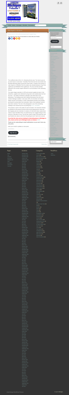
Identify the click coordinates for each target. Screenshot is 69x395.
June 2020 (24, 258)
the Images (18, 25)
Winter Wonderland (54, 135)
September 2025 (25, 159)
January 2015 (24, 361)
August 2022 (24, 218)
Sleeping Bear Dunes (55, 119)
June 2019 (24, 277)
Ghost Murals (53, 80)
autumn (52, 54)
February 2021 (25, 246)
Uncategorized (53, 128)
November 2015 (25, 345)
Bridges (52, 61)
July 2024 (24, 181)
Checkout (9, 156)
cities (52, 69)
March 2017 (24, 320)
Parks (52, 108)
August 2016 (24, 331)
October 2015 (24, 347)
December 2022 (25, 211)
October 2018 (24, 290)
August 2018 (24, 293)
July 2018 (24, 295)
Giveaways (53, 83)
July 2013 (24, 386)
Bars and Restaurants (55, 58)
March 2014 (24, 375)
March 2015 (24, 358)
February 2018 (25, 302)
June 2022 (24, 221)
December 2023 (25, 192)
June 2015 (24, 353)
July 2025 (24, 163)
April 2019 (24, 281)
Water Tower (53, 131)
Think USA (43, 144)
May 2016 (24, 336)
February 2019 (25, 284)
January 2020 (24, 266)
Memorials (53, 98)
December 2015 (25, 343)
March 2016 (24, 339)
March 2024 (24, 188)
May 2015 (24, 354)
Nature (52, 106)
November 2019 (25, 269)
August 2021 (24, 236)
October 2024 (24, 177)
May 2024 (24, 185)
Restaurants (53, 114)
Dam (52, 72)
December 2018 (25, 287)
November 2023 (25, 194)
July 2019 (24, 276)
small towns (53, 120)
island (52, 92)
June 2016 (24, 334)
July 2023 (24, 200)
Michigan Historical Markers (56, 100)
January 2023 (24, 210)
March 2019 (24, 282)
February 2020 (25, 265)
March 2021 (24, 244)
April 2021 (24, 243)
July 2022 (24, 219)
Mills (52, 103)
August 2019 (24, 274)
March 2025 (24, 169)
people (52, 109)
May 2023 (24, 203)
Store (8, 161)
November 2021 (25, 232)
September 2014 (25, 365)
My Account (9, 158)
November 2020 (25, 251)
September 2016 (25, 329)
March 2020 (24, 263)
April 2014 (24, 373)
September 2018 (25, 292)
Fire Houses (53, 75)
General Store (53, 78)
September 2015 (25, 348)
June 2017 (24, 315)
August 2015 (24, 350)
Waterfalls (53, 133)
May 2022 (24, 222)
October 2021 (24, 233)
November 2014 (25, 362)
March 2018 (24, 301)
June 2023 (24, 202)
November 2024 (25, 175)
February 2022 (25, 227)
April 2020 (24, 262)
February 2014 (25, 376)
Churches (53, 67)
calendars (53, 62)
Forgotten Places (32, 34)
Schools (52, 116)
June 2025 (24, 164)
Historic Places (54, 87)
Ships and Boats (54, 117)
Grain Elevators (54, 84)
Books (13, 25)
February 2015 (25, 359)
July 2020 (24, 257)
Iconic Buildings (54, 91)
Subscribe (54, 41)
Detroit (52, 73)
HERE (38, 120)
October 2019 (24, 271)
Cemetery (53, 65)
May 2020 (24, 260)
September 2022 (25, 216)
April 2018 (24, 299)
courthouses (53, 70)
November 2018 (25, 288)
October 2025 (24, 158)
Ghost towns (53, 81)
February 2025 (25, 170)
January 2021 (24, 247)
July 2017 (24, 314)
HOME (9, 25)
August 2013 (24, 384)
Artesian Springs (54, 53)
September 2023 (25, 197)
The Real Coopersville (13, 144)
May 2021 (24, 241)
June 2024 (24, 183)
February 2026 (25, 153)
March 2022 (24, 225)
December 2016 (25, 325)
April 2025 (24, 167)
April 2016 (24, 337)
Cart (8, 155)
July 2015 (24, 351)
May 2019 (24, 279)
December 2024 (25, 174)
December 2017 (25, 306)
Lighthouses (53, 97)
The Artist (25, 25)
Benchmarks (53, 59)
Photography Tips (54, 111)
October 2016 (24, 328)
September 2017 (25, 310)
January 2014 (24, 378)
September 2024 (25, 178)
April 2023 (24, 205)
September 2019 (25, 273)
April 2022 (24, 224)
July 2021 (24, 238)
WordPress (53, 155)
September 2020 (25, 254)
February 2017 (25, 321)
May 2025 (24, 166)
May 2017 (24, 317)
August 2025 (24, 161)
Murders (52, 105)
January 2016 (24, 342)
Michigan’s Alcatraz (15, 30)
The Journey (31, 25)
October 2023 (24, 196)
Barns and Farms (54, 56)
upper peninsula (54, 130)
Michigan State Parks (55, 102)
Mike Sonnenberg (22, 34)
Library (52, 95)
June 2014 (24, 370)
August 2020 (24, 255)
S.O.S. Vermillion (35, 105)
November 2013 (25, 380)
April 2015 (24, 356)
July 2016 (24, 332)
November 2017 (25, 307)
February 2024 (25, 189)
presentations (53, 113)
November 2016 (25, 326)
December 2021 (25, 230)
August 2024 (24, 180)
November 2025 (25, 156)
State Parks (53, 124)
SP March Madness (54, 122)
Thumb (52, 125)
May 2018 (24, 298)
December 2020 (25, 249)
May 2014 (24, 372)
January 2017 (24, 323)
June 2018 (24, 296)
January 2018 (24, 304)
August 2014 (24, 367)
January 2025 (24, 172)
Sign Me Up (13, 132)
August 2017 (24, 312)
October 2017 (24, 309)
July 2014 (24, 369)
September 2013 (25, 383)
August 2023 (24, 199)
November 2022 (25, 213)
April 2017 (24, 318)
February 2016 (25, 340)
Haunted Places (54, 86)
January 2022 (24, 229)
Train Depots (53, 127)
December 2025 (25, 155)
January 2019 (24, 285)
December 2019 (25, 268)
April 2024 (24, 186)
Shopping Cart (10, 159)
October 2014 (24, 364)
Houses (52, 89)
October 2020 (24, 252)
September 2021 (25, 235)
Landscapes (53, 94)
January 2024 (24, 191)
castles (52, 64)
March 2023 (24, 207)
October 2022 (24, 214)
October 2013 (24, 381)
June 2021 (24, 240)
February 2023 (25, 208)
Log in (52, 153)
